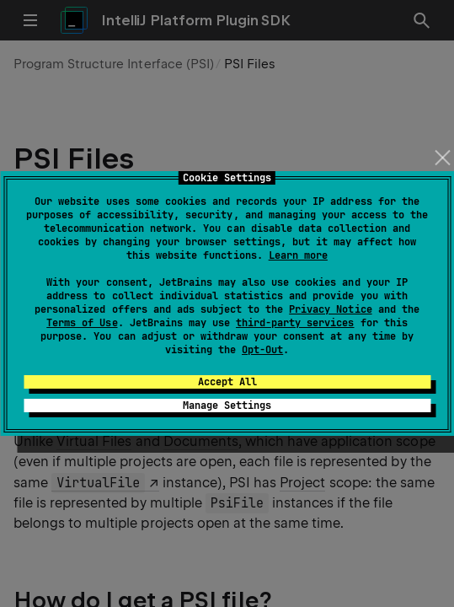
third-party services (295, 323)
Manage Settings (227, 405)
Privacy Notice (330, 309)
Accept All (227, 382)
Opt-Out (262, 350)
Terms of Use (81, 323)
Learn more (298, 255)
